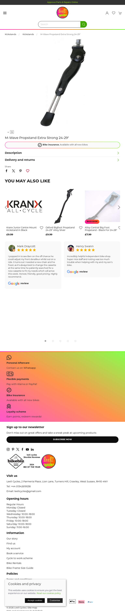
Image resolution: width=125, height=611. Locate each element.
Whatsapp (30, 368)
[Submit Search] (83, 24)
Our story (12, 539)
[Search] (62, 24)
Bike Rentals (14, 563)
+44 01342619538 (21, 486)
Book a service (15, 553)
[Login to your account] (107, 13)
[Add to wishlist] (40, 228)
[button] (5, 13)
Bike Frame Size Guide (20, 568)
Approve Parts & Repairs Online (62, 2)
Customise (55, 600)
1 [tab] (12, 132)
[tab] (45, 341)
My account (13, 548)
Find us (11, 544)
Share (8, 167)
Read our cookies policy (49, 593)
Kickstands (10, 35)
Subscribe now (62, 440)
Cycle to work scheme (20, 558)
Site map (32, 608)
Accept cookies (35, 600)
